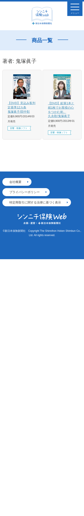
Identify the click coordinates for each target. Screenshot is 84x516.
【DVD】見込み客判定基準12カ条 (22, 107)
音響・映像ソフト (18, 128)
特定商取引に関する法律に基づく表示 (35, 202)
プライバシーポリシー (24, 192)
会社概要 (15, 182)
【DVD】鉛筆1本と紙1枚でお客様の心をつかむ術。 (62, 110)
